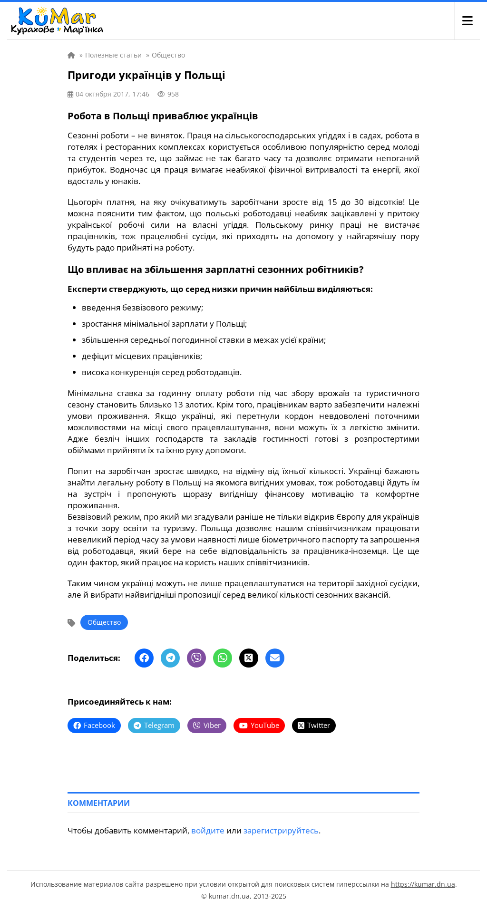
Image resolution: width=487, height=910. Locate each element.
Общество (104, 622)
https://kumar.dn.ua (423, 884)
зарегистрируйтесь (281, 830)
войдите (207, 830)
